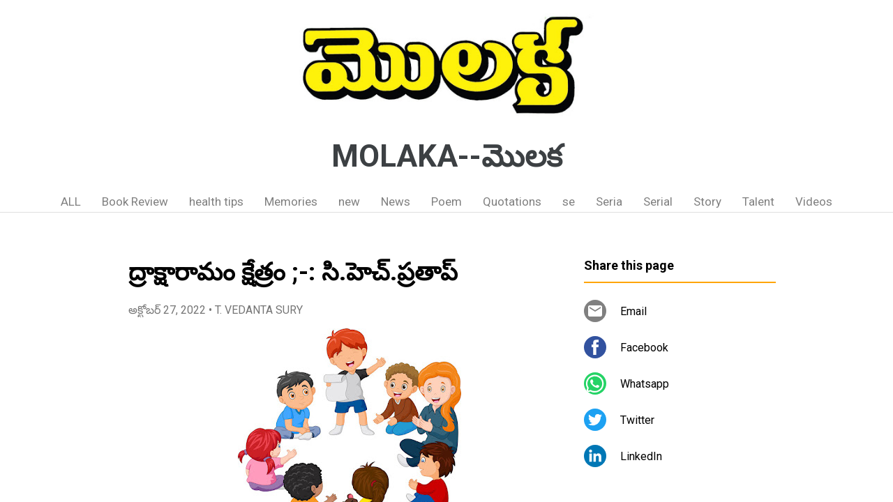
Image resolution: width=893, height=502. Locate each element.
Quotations (512, 201)
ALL (71, 201)
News (395, 201)
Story (707, 201)
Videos (813, 201)
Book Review (135, 201)
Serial (658, 201)
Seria (609, 201)
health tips (216, 201)
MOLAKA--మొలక (446, 156)
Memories (290, 201)
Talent (758, 201)
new (349, 201)
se (568, 201)
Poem (446, 201)
